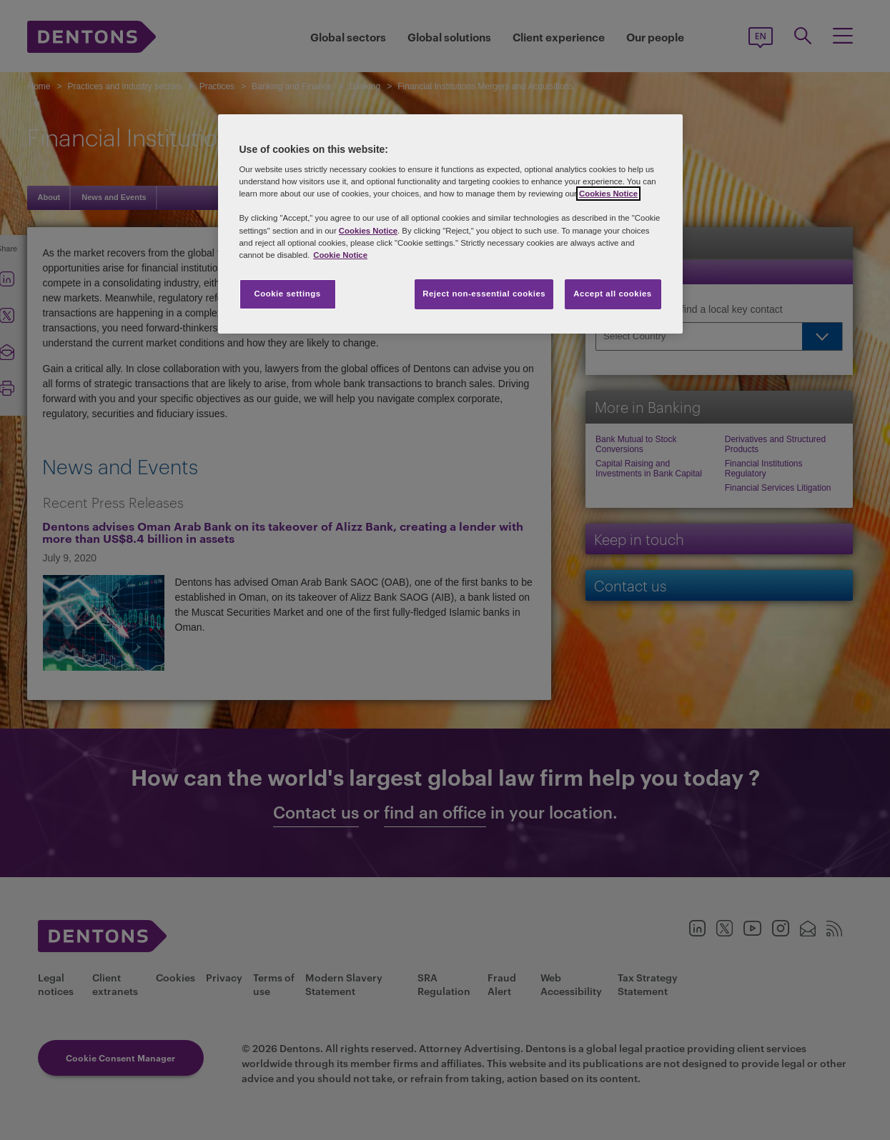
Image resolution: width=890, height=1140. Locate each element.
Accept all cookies (612, 293)
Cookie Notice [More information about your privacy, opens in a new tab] (340, 255)
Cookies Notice (608, 193)
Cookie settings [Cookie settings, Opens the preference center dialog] (287, 293)
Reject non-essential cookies (483, 293)
